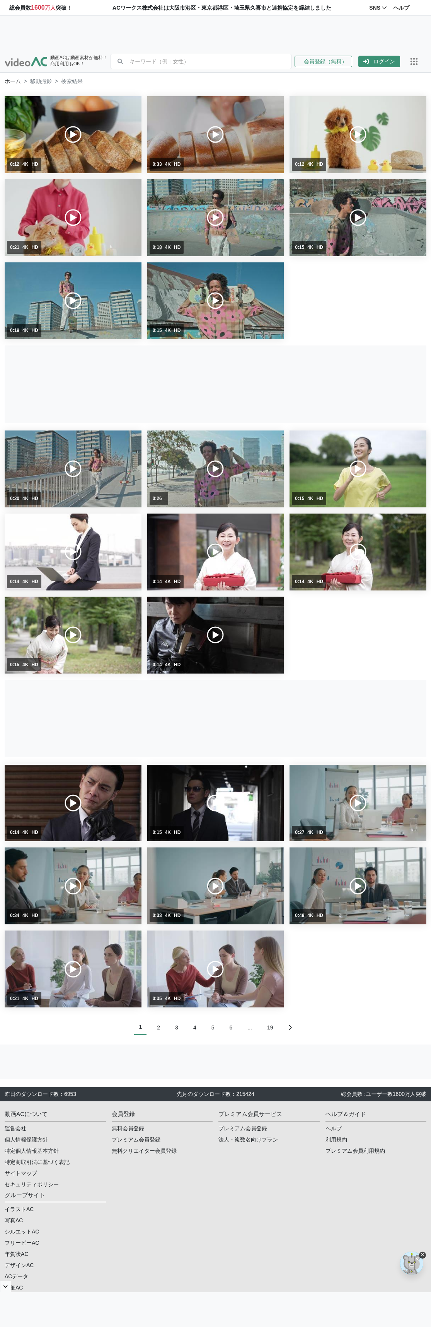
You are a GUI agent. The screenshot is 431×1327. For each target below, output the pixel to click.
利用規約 (336, 1139)
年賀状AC (16, 1254)
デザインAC (19, 1265)
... (249, 1027)
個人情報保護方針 (26, 1139)
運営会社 (15, 1128)
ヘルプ (333, 1128)
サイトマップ (21, 1173)
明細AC (14, 1287)
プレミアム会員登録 (136, 1139)
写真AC (14, 1220)
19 (270, 1027)
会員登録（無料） (323, 61)
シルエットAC (22, 1231)
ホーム (13, 81)
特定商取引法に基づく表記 (37, 1162)
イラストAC (19, 1209)
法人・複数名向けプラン (248, 1139)
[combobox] (210, 61)
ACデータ (16, 1276)
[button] (326, 61)
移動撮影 (41, 81)
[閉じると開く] (5, 1286)
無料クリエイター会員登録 (144, 1151)
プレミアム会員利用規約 (355, 1151)
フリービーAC (22, 1243)
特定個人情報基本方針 (32, 1151)
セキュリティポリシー (32, 1184)
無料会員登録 (128, 1128)
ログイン (379, 61)
